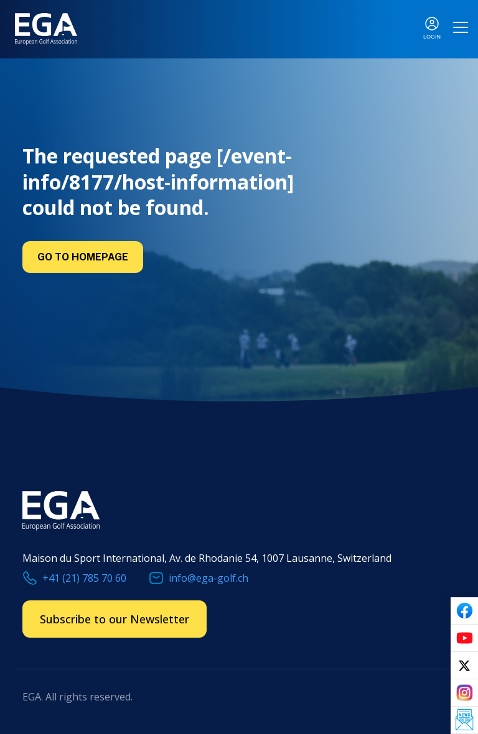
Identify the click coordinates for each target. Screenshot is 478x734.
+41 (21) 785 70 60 (84, 578)
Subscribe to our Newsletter (114, 619)
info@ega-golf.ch (208, 578)
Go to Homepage (82, 257)
